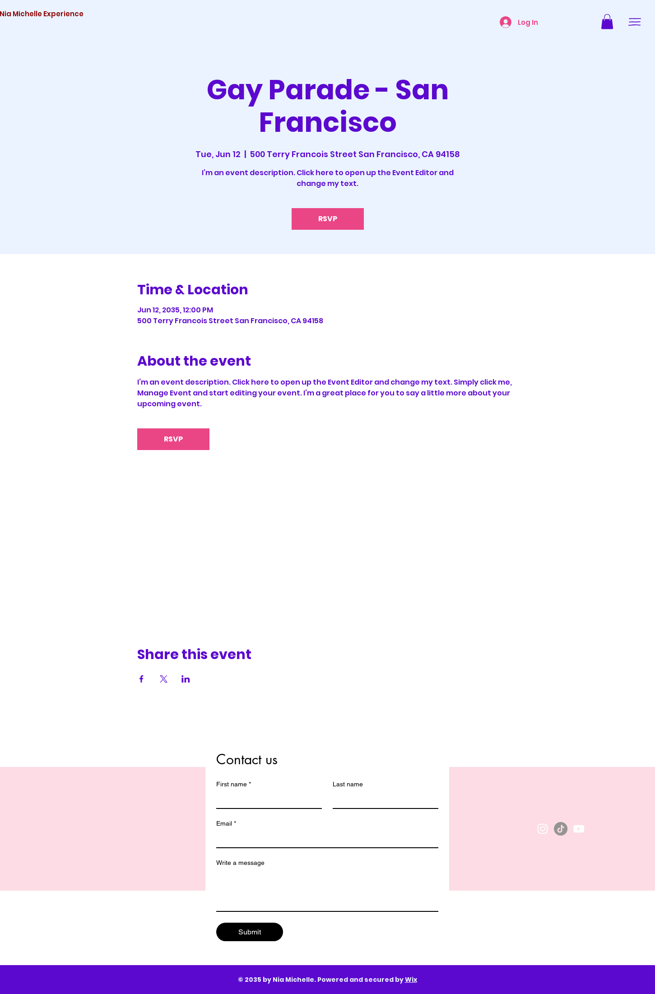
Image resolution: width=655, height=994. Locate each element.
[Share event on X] (163, 679)
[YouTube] (578, 829)
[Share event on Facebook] (141, 679)
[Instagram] (542, 829)
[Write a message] (327, 890)
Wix (411, 979)
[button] (607, 21)
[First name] (266, 800)
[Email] (324, 839)
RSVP (327, 219)
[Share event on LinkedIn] (185, 679)
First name (233, 784)
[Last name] (383, 800)
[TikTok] (560, 829)
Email (226, 823)
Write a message (240, 862)
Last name (348, 784)
